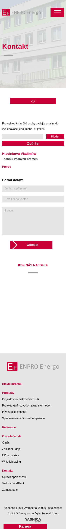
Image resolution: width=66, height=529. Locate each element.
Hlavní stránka (11, 383)
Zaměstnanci (10, 489)
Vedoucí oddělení (13, 483)
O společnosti (11, 436)
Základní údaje (11, 448)
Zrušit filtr (33, 143)
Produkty (8, 392)
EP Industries (10, 455)
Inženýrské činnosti (14, 411)
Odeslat (32, 245)
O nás (6, 442)
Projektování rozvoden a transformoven (26, 405)
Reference (9, 427)
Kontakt (7, 470)
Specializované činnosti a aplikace (23, 418)
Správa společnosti (14, 477)
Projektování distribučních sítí (20, 399)
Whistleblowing (11, 461)
